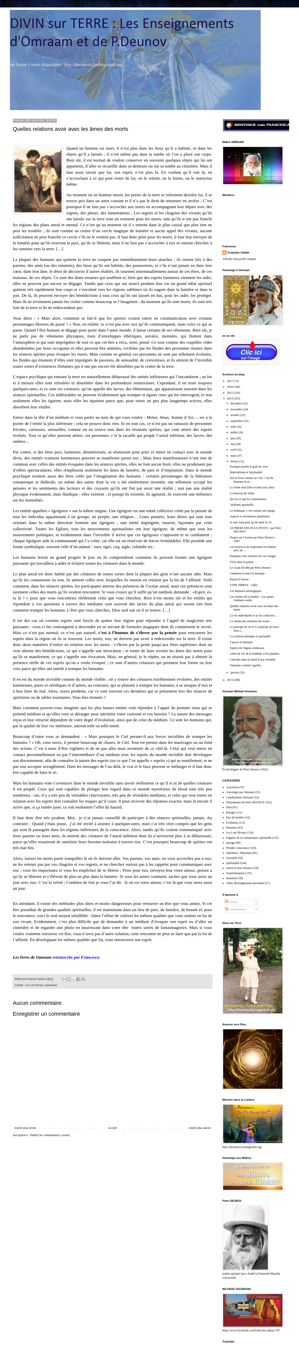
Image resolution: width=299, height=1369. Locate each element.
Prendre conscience (237, 848)
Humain (231, 827)
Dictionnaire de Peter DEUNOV (245, 802)
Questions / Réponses (239, 853)
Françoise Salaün (238, 252)
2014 (230, 398)
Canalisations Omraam (239, 797)
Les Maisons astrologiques (245, 591)
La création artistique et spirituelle (250, 636)
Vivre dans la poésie (242, 562)
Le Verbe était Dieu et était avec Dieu (252, 487)
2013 (230, 680)
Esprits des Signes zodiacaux (247, 648)
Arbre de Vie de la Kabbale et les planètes (254, 653)
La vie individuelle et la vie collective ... (254, 615)
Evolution (232, 822)
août (233, 426)
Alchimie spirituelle (242, 504)
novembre (237, 409)
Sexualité (231, 858)
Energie (230, 812)
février (235, 461)
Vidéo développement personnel (245, 883)
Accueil (112, 1128)
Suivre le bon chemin (238, 868)
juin (233, 438)
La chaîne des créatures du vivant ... (251, 621)
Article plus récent (25, 1128)
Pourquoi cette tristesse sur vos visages (253, 556)
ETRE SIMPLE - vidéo (243, 585)
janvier (235, 672)
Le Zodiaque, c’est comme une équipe (252, 510)
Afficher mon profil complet (239, 259)
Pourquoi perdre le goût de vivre (249, 466)
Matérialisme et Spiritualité (246, 472)
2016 (230, 387)
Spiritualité (51, 984)
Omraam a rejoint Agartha (245, 665)
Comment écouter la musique (247, 573)
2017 (230, 381)
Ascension (232, 787)
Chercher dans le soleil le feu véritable (253, 659)
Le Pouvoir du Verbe (242, 493)
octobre (235, 415)
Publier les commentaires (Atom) (50, 1135)
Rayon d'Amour (239, 579)
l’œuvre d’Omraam (241, 642)
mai (233, 444)
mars (234, 455)
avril (234, 449)
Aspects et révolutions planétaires (250, 516)
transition (231, 878)
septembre (237, 421)
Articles (231, 902)
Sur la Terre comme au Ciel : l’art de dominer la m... (251, 479)
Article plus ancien (199, 1128)
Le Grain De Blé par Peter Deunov (250, 567)
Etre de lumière (235, 817)
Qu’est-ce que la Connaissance (248, 499)
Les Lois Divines (34, 984)
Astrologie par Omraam (240, 792)
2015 (230, 392)
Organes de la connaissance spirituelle (248, 837)
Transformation (235, 873)
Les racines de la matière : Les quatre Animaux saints (252, 598)
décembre (237, 403)
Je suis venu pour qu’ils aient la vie (251, 522)
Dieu (229, 807)
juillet (234, 432)
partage (230, 842)
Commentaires (235, 909)
